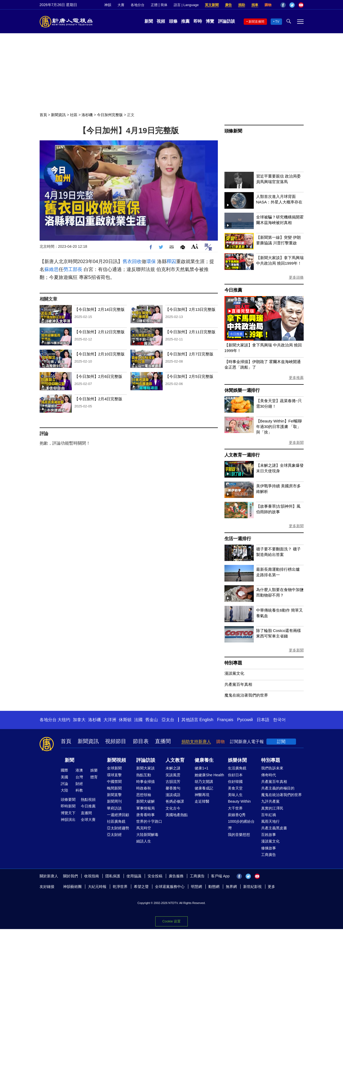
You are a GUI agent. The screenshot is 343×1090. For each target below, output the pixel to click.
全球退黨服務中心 (170, 886)
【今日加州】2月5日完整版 (189, 376)
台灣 (79, 777)
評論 (64, 784)
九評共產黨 (270, 801)
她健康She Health (209, 775)
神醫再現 (202, 795)
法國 (138, 719)
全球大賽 (88, 819)
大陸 (64, 790)
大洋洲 (110, 719)
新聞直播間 (256, 21)
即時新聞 (68, 806)
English (206, 719)
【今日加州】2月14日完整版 (99, 309)
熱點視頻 (88, 799)
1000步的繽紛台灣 (241, 824)
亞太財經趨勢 (118, 828)
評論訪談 (226, 21)
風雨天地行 (270, 821)
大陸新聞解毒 (147, 834)
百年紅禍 (268, 815)
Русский (245, 719)
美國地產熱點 (177, 815)
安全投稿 (155, 876)
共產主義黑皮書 (274, 828)
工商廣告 (268, 855)
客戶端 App (220, 876)
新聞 (148, 21)
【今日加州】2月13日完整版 (190, 309)
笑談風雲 (173, 775)
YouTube (301, 5)
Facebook (283, 5)
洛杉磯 (87, 115)
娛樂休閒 (237, 760)
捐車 (254, 5)
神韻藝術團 (72, 886)
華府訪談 (114, 808)
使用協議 (133, 876)
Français (225, 719)
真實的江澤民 (272, 808)
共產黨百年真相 (238, 684)
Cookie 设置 (171, 921)
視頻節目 (115, 741)
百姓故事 (268, 834)
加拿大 (79, 719)
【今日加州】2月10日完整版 (99, 354)
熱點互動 (143, 775)
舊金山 (151, 719)
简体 (164, 5)
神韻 (107, 5)
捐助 (241, 5)
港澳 (79, 770)
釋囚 (171, 261)
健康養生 (204, 760)
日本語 (263, 719)
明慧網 (196, 886)
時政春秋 (143, 788)
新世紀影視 (252, 886)
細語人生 (143, 841)
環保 (151, 261)
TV (277, 21)
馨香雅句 (173, 788)
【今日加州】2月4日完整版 (98, 399)
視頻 (161, 21)
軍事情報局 (145, 808)
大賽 (121, 5)
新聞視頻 (116, 760)
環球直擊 (114, 775)
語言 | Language (186, 5)
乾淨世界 (120, 886)
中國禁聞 (114, 781)
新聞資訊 (58, 115)
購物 (268, 5)
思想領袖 (143, 795)
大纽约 (64, 719)
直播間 (163, 741)
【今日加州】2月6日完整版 (98, 376)
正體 (154, 5)
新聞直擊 (114, 795)
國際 (64, 770)
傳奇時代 (268, 775)
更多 (271, 886)
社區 (73, 115)
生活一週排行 (237, 538)
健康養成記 (204, 788)
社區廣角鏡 (116, 821)
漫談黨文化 (234, 673)
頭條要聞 (68, 799)
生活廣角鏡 (237, 768)
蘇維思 (51, 269)
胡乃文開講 (204, 781)
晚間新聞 (114, 788)
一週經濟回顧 (118, 815)
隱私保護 (112, 876)
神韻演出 (68, 819)
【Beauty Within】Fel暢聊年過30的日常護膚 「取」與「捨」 (279, 426)
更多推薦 (296, 377)
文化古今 (173, 808)
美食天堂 (235, 788)
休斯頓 (125, 719)
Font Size (195, 246)
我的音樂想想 (239, 834)
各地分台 (137, 5)
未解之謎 (173, 768)
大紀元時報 (97, 886)
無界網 (231, 886)
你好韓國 (235, 781)
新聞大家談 (145, 768)
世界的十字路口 (149, 821)
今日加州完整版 (110, 115)
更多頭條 (296, 277)
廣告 (228, 5)
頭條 (173, 21)
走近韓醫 (202, 801)
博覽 (210, 21)
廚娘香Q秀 (237, 815)
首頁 (43, 115)
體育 (94, 777)
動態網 (213, 886)
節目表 (141, 741)
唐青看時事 (145, 815)
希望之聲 (141, 886)
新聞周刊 (114, 801)
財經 (79, 784)
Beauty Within (239, 801)
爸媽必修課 (175, 801)
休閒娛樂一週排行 (242, 390)
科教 (79, 790)
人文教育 (175, 760)
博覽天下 (68, 813)
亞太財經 (114, 834)
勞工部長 (72, 269)
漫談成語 (173, 795)
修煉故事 (268, 848)
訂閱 (281, 741)
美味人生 (235, 795)
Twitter (292, 5)
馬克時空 (143, 828)
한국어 (279, 719)
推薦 (185, 21)
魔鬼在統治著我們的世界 (246, 695)
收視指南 (91, 876)
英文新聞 (212, 5)
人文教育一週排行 (242, 455)
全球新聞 (114, 768)
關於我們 (70, 876)
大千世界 (235, 808)
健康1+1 (201, 768)
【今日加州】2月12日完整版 (99, 332)
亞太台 (168, 719)
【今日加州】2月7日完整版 (189, 354)
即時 (198, 21)
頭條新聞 (233, 131)
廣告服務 (176, 876)
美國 (64, 777)
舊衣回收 (132, 261)
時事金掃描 (145, 781)
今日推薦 (233, 290)
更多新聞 (296, 442)
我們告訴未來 (272, 768)
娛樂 (94, 770)
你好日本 (235, 775)
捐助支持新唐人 (196, 741)
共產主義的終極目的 (277, 788)
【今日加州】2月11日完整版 (190, 332)
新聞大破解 (145, 801)
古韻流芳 (173, 781)
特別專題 (233, 662)
